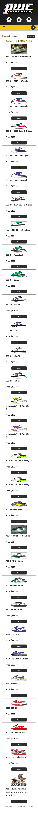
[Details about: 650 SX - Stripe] (19, 291)
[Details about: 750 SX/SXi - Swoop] (19, 597)
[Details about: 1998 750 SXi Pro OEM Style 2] (19, 496)
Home (4, 36)
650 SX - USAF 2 (13, 356)
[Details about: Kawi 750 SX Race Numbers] (19, 547)
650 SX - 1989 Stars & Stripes (19, 131)
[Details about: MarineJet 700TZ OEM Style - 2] (19, 448)
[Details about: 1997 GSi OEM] (19, 695)
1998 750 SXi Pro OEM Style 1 (19, 461)
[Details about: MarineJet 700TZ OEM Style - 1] (19, 420)
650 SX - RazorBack (14, 255)
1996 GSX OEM (12, 634)
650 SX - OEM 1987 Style (17, 81)
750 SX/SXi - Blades (14, 509)
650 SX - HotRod (13, 381)
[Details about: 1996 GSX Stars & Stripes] (19, 670)
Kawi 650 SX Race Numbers (18, 230)
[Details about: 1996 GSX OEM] (19, 646)
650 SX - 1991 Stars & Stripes (19, 205)
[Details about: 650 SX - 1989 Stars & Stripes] (19, 142)
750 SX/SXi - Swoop (14, 585)
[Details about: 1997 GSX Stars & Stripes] (19, 744)
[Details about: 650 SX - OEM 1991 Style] (19, 192)
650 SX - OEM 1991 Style (17, 180)
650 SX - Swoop (13, 304)
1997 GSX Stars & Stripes (17, 732)
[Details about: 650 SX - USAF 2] (19, 368)
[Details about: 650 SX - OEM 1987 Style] (19, 93)
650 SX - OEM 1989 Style (17, 106)
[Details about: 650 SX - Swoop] (19, 316)
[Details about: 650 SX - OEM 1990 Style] (19, 167)
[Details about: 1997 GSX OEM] (19, 720)
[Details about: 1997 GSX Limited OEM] (19, 769)
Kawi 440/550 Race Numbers (18, 56)
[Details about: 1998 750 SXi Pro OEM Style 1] (19, 472)
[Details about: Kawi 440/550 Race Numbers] (19, 68)
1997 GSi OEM (12, 683)
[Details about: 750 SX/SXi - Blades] (19, 521)
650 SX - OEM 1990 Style (17, 155)
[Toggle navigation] (4, 27)
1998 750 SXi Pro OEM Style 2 (19, 485)
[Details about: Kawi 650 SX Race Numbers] (19, 241)
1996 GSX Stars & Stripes (17, 659)
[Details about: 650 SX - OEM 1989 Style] (19, 118)
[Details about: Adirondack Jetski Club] (19, 801)
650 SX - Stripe (12, 280)
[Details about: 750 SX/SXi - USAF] (19, 621)
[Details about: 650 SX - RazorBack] (19, 266)
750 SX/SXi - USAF (14, 610)
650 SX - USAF (12, 330)
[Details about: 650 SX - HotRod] (19, 392)
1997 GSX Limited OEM (16, 757)
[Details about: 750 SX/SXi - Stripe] (19, 572)
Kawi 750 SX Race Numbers (18, 536)
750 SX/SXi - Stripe (14, 561)
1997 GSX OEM (12, 708)
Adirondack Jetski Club (16, 789)
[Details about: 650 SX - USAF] (19, 342)
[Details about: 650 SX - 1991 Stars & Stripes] (19, 216)
